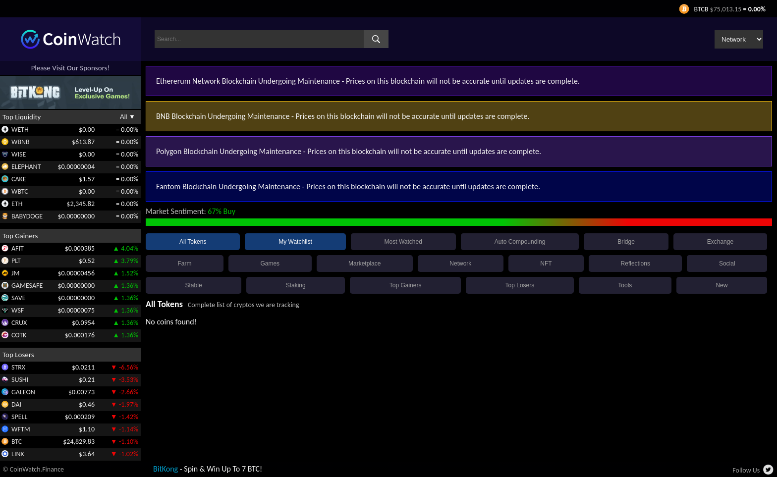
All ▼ (127, 116)
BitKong (165, 469)
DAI (16, 404)
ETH (16, 204)
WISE (18, 154)
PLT (16, 261)
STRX (18, 367)
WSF (17, 310)
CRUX (19, 322)
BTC (16, 441)
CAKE (18, 179)
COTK (18, 335)
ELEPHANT (26, 166)
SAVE (18, 298)
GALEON (23, 392)
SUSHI (19, 379)
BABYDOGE (27, 216)
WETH (20, 129)
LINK (17, 454)
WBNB (20, 142)
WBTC (19, 191)
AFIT (17, 248)
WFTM (20, 429)
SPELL (19, 417)
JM (15, 273)
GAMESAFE (27, 285)
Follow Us (746, 470)
